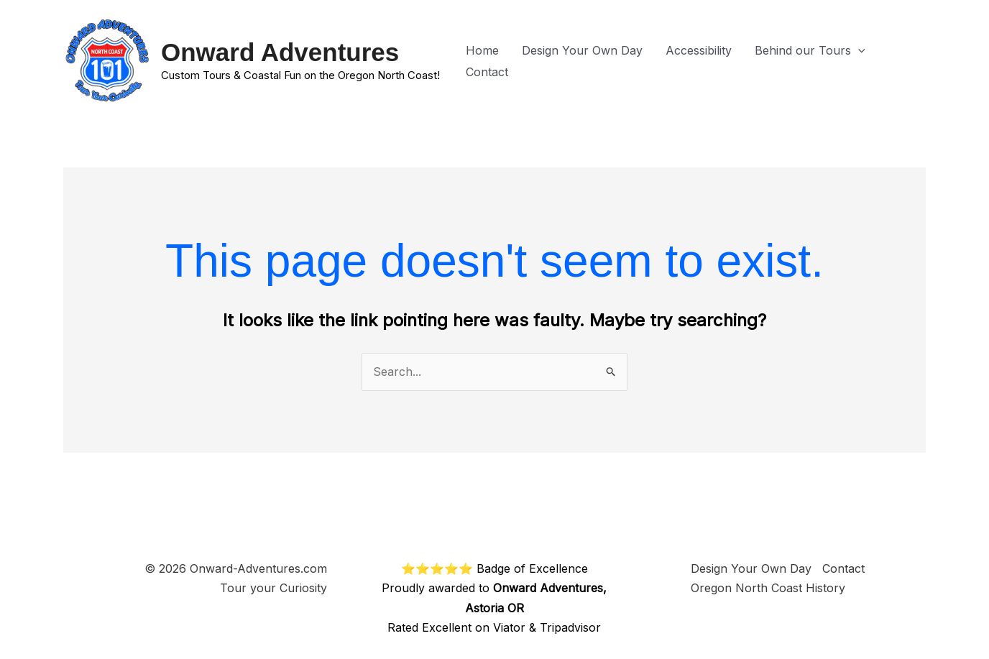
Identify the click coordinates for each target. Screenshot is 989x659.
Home (482, 50)
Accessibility (699, 50)
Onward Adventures (280, 52)
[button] (858, 50)
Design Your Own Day (582, 50)
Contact (487, 72)
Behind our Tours (810, 50)
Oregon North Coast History (768, 588)
